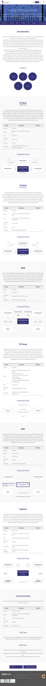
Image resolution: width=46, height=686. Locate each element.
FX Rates (13, 667)
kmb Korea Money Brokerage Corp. (5, 2)
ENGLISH (36, 2)
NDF (29, 23)
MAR (17, 23)
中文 (40, 2)
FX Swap (23, 23)
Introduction (4, 23)
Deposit (34, 23)
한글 (34, 2)
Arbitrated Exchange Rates (29, 667)
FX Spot (11, 23)
